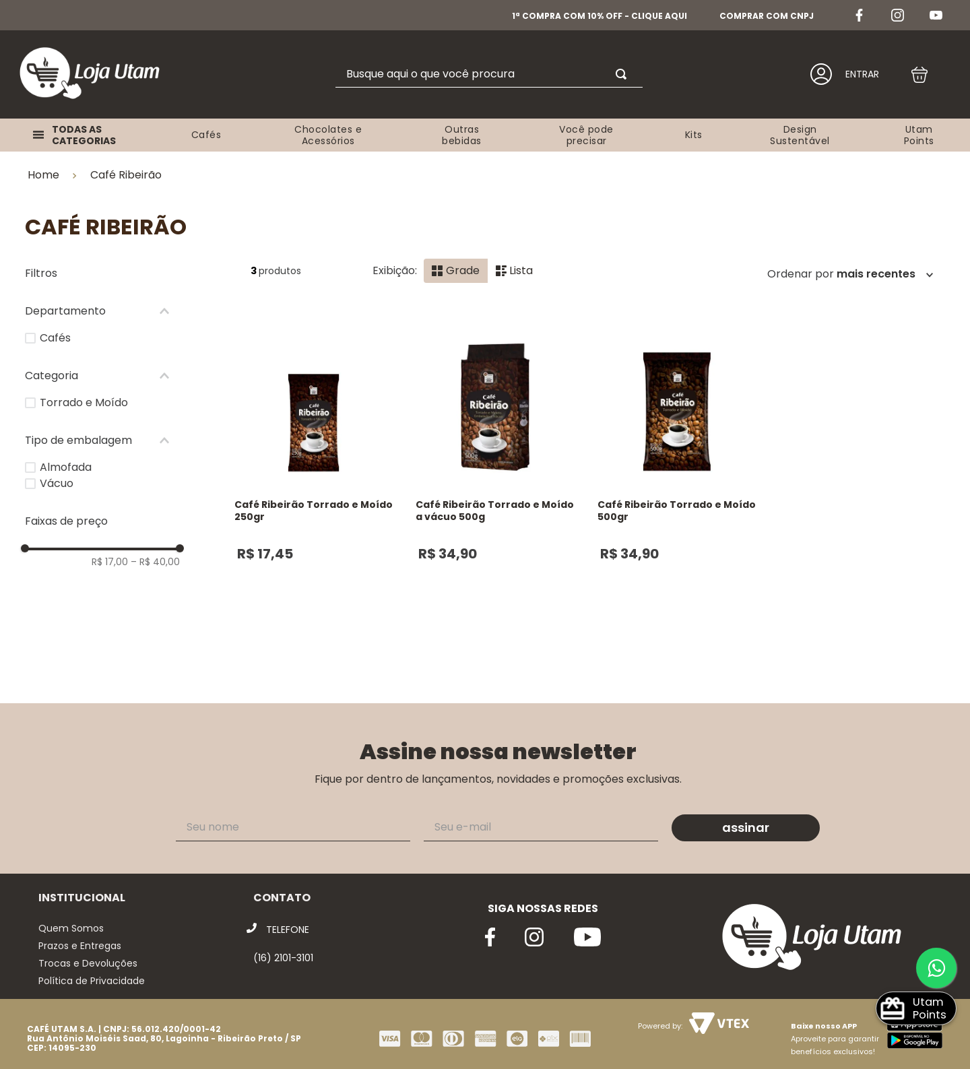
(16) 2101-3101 (283, 948)
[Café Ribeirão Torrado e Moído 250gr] (314, 477)
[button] (102, 301)
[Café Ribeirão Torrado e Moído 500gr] (677, 477)
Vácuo (56, 473)
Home (43, 165)
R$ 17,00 (110, 551)
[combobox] (489, 74)
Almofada (66, 457)
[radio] (456, 261)
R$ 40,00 (155, 551)
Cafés (55, 327)
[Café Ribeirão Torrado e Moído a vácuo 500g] (495, 477)
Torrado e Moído (84, 392)
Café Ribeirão (126, 165)
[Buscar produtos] (624, 74)
